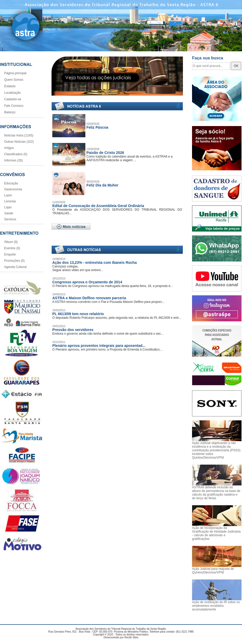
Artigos (9, 148)
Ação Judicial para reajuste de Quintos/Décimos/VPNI (213, 570)
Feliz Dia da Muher (102, 185)
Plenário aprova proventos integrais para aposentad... (98, 346)
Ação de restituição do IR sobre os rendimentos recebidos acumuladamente (216, 605)
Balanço (9, 112)
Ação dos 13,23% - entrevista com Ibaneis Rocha (94, 262)
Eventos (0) (12, 248)
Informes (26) (13, 160)
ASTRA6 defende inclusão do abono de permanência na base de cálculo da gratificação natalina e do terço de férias (216, 492)
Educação (11, 183)
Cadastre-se (12, 99)
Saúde (8, 213)
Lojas (8, 207)
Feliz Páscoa (97, 127)
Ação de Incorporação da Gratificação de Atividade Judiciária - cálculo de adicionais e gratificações (216, 533)
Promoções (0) (14, 261)
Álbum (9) (11, 242)
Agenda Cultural (15, 267)
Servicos (10, 219)
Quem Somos (13, 80)
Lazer (8, 195)
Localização (12, 93)
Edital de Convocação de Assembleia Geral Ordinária (98, 206)
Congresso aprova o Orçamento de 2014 (87, 282)
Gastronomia (13, 189)
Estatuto (10, 86)
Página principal (15, 73)
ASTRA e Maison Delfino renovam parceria (89, 298)
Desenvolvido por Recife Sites (121, 637)
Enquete (10, 254)
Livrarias (10, 201)
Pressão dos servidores (72, 330)
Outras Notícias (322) (19, 141)
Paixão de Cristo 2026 (105, 153)
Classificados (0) (15, 154)
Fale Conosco (13, 106)
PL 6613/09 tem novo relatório (78, 314)
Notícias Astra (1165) (18, 135)
